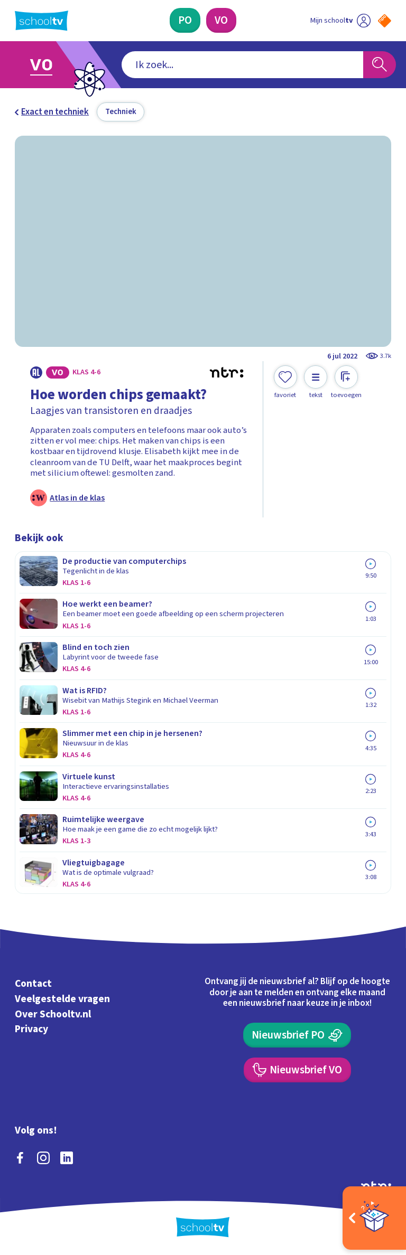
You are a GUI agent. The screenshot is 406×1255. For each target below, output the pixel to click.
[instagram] (43, 1157)
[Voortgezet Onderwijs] (221, 20)
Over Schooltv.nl (53, 1014)
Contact (33, 983)
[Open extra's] (374, 1218)
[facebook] (20, 1157)
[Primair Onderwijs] (185, 20)
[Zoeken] (379, 65)
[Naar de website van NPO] (384, 21)
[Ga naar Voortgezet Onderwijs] (48, 64)
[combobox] (242, 65)
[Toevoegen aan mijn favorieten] (285, 382)
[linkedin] (66, 1157)
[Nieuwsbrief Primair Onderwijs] (297, 1035)
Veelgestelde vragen (62, 999)
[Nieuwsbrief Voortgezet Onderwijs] (297, 1070)
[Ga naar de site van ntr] (376, 1186)
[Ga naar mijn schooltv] (340, 20)
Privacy (31, 1029)
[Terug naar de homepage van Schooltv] (41, 21)
